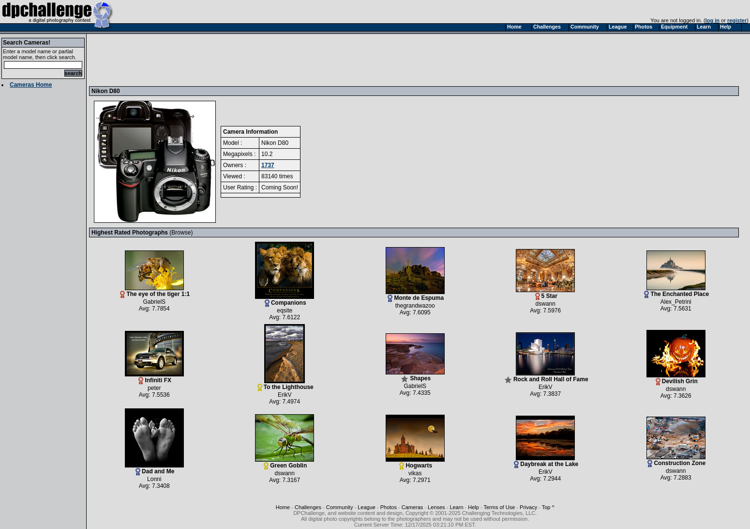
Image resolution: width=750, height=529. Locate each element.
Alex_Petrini (675, 301)
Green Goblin (284, 463)
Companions (284, 300)
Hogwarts (415, 463)
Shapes (415, 376)
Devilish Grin (675, 379)
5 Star (545, 293)
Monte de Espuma (415, 295)
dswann (545, 303)
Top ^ (548, 507)
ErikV (285, 394)
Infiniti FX (154, 378)
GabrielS (154, 301)
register (737, 20)
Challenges (308, 507)
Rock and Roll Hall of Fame (546, 377)
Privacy (528, 507)
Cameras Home (31, 84)
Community (339, 507)
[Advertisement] (267, 59)
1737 (267, 165)
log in (712, 20)
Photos (388, 507)
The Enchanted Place (676, 291)
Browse (181, 232)
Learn (456, 507)
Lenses (436, 507)
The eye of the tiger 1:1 (155, 291)
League (366, 507)
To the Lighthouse (285, 384)
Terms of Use (499, 507)
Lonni (154, 479)
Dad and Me (154, 469)
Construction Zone (675, 460)
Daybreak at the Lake (546, 461)
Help (473, 507)
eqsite (284, 310)
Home (283, 507)
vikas (414, 473)
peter (154, 388)
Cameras (412, 507)
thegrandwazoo (415, 305)
